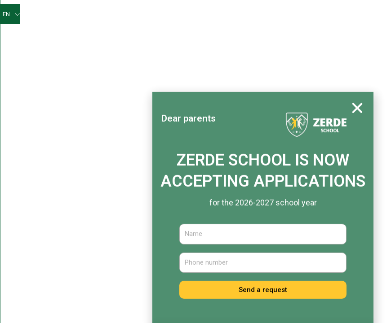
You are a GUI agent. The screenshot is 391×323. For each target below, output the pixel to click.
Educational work (189, 56)
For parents (220, 35)
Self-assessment (260, 14)
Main (132, 14)
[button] (357, 125)
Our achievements (119, 35)
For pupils (174, 35)
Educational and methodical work (303, 35)
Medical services (255, 55)
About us (166, 15)
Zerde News (209, 14)
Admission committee (325, 56)
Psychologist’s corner (327, 14)
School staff (147, 256)
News (145, 216)
